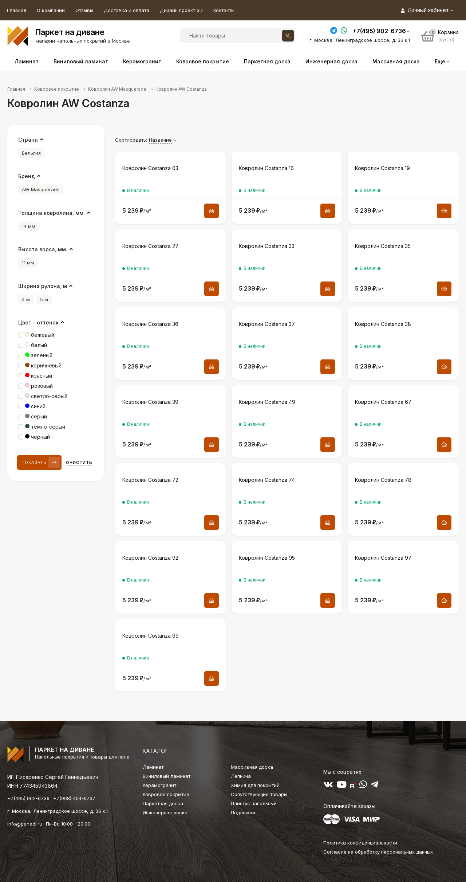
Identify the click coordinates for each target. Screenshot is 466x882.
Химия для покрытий (255, 785)
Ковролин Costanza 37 (267, 324)
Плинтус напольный (254, 803)
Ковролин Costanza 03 (150, 168)
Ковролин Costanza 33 (267, 246)
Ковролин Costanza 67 (383, 402)
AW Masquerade (41, 189)
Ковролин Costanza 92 (150, 558)
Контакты (223, 10)
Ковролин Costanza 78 (383, 480)
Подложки (243, 812)
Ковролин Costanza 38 (383, 324)
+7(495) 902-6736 (379, 31)
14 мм (28, 226)
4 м (26, 299)
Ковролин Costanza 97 (383, 558)
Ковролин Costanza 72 (150, 480)
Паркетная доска (163, 803)
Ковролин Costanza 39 (150, 402)
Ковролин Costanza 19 (382, 168)
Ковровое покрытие (56, 89)
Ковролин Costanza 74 (267, 480)
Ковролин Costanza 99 (150, 636)
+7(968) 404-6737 (74, 798)
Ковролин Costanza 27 (150, 246)
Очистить (79, 462)
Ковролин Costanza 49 (267, 402)
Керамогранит (159, 785)
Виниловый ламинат (166, 776)
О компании (51, 10)
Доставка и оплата (126, 10)
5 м (44, 299)
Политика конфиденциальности (360, 843)
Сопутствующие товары (259, 794)
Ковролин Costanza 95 (267, 558)
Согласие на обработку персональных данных (378, 852)
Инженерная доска (165, 812)
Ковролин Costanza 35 (383, 246)
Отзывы (84, 10)
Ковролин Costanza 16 (266, 168)
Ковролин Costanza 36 (150, 324)
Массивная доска (252, 767)
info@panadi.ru (24, 824)
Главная (16, 10)
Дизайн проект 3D (181, 10)
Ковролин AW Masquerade (117, 89)
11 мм (28, 262)
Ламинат (153, 767)
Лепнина (241, 776)
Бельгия (31, 153)
